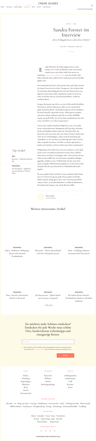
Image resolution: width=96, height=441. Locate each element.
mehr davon (49, 305)
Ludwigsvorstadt (72, 403)
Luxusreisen (17, 5)
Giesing (33, 403)
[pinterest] (50, 431)
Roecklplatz (56, 75)
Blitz (63, 75)
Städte (6, 5)
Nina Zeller (63, 46)
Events (36, 419)
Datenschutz (42, 421)
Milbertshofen (15, 406)
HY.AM (58, 436)
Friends (59, 419)
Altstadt (9, 403)
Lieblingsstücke (70, 375)
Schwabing (57, 406)
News (70, 387)
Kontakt (40, 416)
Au (15, 403)
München (29, 9)
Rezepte (70, 384)
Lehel (62, 403)
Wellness (48, 378)
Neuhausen (27, 406)
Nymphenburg (39, 406)
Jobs (53, 419)
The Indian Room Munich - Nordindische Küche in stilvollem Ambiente (78, 298)
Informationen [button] (48, 411)
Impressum (54, 421)
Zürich (42, 9)
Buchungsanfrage (48, 384)
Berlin (5, 9)
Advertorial (71, 51)
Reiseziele (48, 375)
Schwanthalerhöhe (70, 406)
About (33, 416)
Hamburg (12, 9)
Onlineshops (70, 378)
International (49, 9)
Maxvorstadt (85, 403)
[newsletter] (54, 431)
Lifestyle (28, 5)
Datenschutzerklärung (39, 349)
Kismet (49, 75)
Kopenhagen (21, 9)
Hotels (48, 381)
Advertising (45, 419)
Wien (36, 9)
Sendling (82, 406)
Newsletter (60, 416)
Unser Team (50, 416)
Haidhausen (42, 403)
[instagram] (45, 431)
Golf (70, 381)
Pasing (48, 406)
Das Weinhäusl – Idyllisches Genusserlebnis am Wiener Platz (21, 171)
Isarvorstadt (53, 403)
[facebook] (41, 431)
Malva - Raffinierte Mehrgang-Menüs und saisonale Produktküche (17, 253)
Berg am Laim (23, 403)
